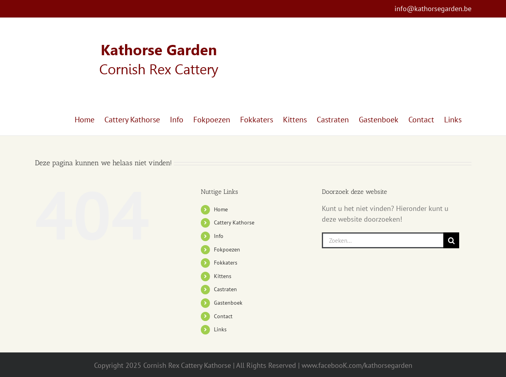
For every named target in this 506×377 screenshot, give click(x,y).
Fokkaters (225, 262)
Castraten (225, 289)
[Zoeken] (451, 240)
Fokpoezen (227, 249)
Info (218, 236)
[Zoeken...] (383, 240)
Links (220, 329)
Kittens (222, 276)
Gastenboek (228, 302)
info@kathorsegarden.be (432, 8)
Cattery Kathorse (234, 222)
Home (221, 209)
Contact (223, 316)
